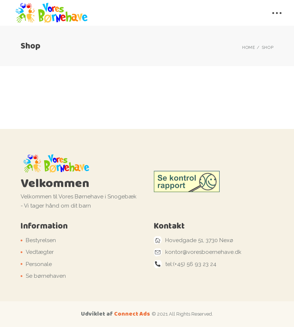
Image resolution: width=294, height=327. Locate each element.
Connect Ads (132, 313)
